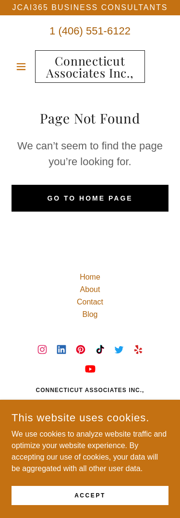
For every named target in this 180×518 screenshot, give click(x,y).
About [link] (90, 289)
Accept (90, 501)
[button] (23, 66)
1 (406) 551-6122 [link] (90, 31)
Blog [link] (89, 314)
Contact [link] (90, 302)
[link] (90, 66)
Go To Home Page (89, 198)
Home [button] (90, 277)
